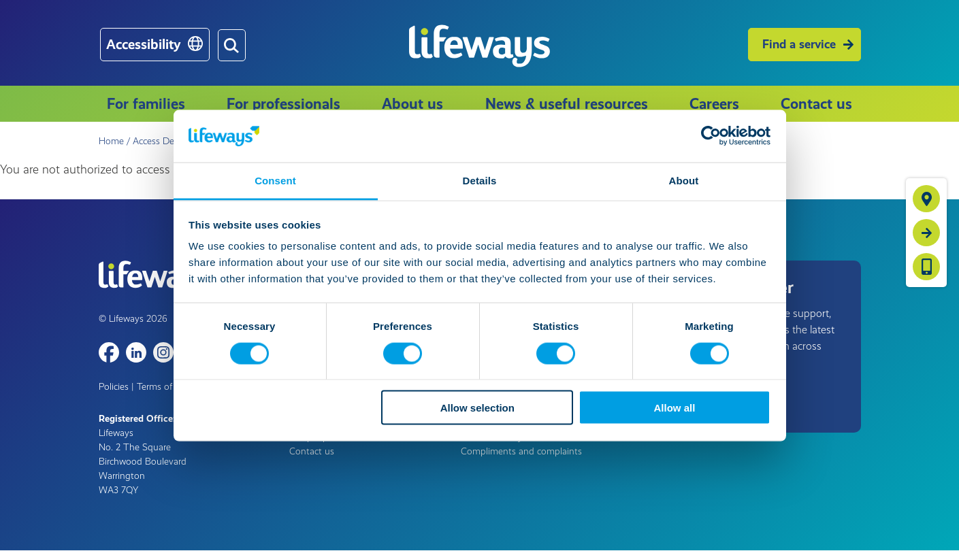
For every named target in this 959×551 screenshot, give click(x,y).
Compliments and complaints (521, 451)
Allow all (675, 408)
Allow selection (477, 408)
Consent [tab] (275, 180)
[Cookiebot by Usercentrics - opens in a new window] (710, 136)
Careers (714, 104)
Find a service (799, 44)
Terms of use (163, 387)
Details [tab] (480, 180)
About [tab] (684, 180)
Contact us (816, 104)
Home (111, 141)
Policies (114, 387)
